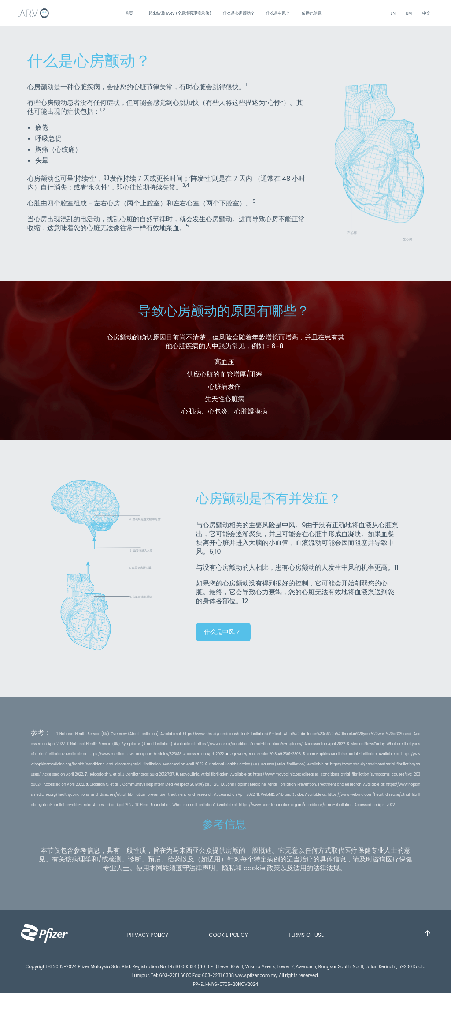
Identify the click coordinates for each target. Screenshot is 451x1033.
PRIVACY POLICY (148, 935)
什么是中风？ (278, 13)
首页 (129, 13)
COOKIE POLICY (228, 935)
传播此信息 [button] (312, 13)
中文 (426, 13)
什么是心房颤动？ (239, 13)
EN (393, 13)
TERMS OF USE (306, 935)
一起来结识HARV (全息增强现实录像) (178, 13)
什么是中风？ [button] (223, 631)
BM (409, 13)
